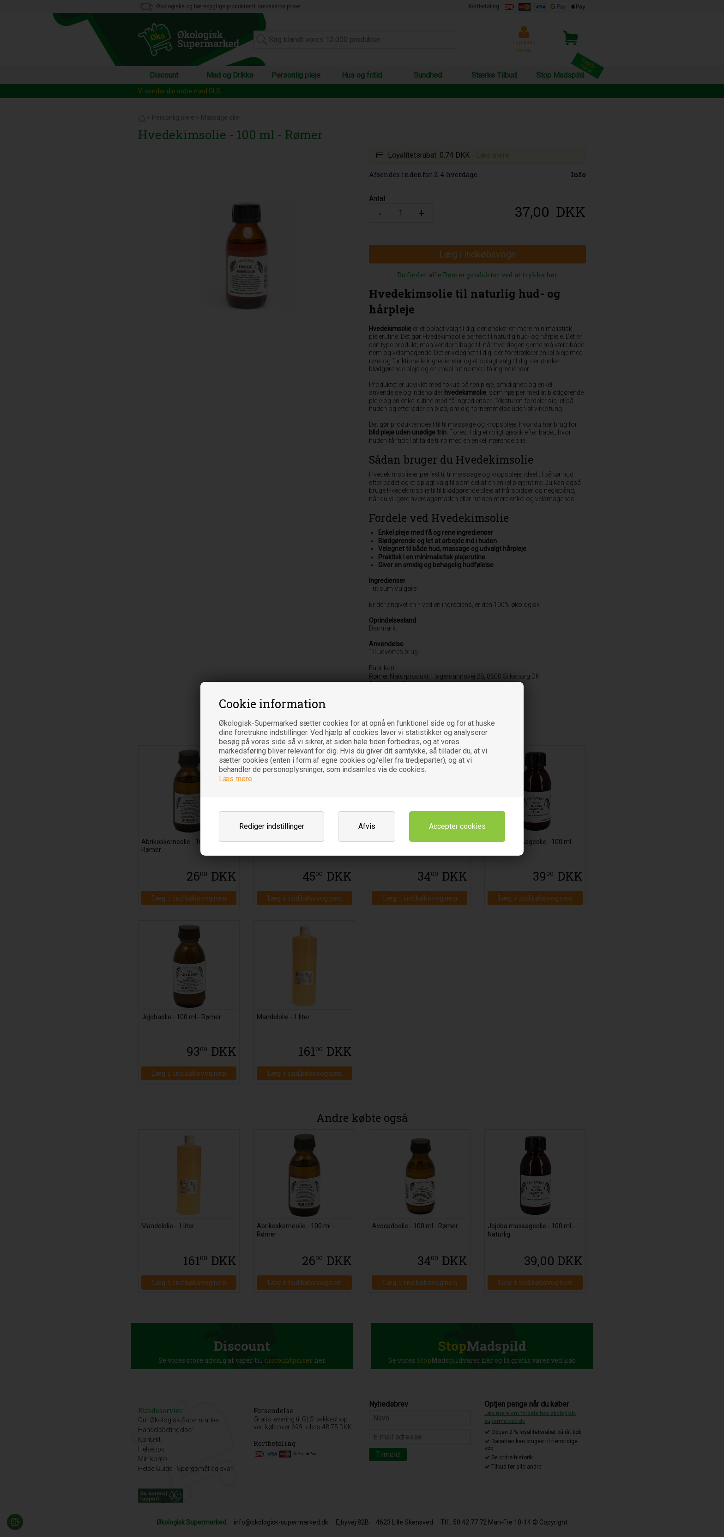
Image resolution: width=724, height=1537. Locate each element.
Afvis (366, 826)
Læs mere (235, 778)
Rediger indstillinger (271, 826)
